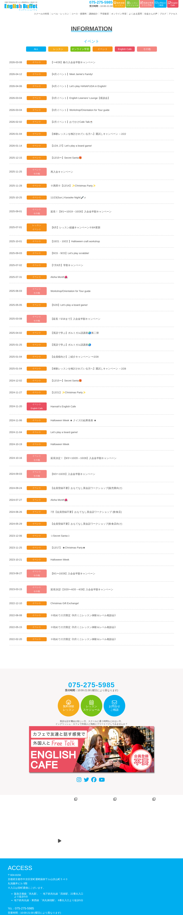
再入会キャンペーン (63, 172)
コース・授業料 (79, 13)
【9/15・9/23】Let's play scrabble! (71, 254)
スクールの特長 (41, 13)
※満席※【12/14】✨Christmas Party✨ (74, 186)
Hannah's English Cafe (64, 408)
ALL (36, 49)
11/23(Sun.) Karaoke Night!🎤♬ (69, 198)
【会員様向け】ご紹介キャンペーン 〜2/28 (76, 358)
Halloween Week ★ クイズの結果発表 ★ (74, 422)
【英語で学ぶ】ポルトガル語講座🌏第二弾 (76, 334)
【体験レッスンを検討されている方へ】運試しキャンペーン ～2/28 (89, 370)
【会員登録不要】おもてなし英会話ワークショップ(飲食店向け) (87, 526)
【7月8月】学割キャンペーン (68, 266)
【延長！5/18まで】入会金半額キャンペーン (76, 320)
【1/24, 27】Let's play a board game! (72, 146)
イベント (103, 49)
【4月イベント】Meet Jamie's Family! (73, 74)
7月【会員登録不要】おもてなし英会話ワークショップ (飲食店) (87, 514)
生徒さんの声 (150, 13)
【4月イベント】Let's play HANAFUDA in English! (80, 86)
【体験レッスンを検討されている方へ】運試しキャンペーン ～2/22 (89, 134)
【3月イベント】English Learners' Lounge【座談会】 (81, 98)
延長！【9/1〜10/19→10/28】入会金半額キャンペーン (82, 212)
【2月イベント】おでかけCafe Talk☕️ (73, 122)
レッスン (58, 49)
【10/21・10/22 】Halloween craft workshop (76, 242)
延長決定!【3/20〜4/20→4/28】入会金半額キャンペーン (83, 593)
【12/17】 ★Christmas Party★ (69, 550)
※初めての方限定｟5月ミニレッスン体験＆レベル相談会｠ (85, 631)
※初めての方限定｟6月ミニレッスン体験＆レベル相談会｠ (85, 619)
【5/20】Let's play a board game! (70, 306)
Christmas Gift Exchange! (66, 607)
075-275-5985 (24, 884)
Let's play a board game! (65, 434)
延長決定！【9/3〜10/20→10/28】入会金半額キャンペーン (85, 460)
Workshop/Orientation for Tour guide (72, 292)
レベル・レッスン (60, 13)
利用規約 (96, 899)
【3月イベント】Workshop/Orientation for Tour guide (81, 110)
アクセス (173, 13)
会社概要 (68, 899)
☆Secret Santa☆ (61, 538)
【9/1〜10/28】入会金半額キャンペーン (74, 576)
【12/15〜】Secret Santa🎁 (67, 158)
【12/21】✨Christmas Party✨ (69, 394)
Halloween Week (61, 446)
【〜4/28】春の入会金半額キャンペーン (74, 62)
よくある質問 (135, 13)
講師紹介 (93, 13)
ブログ (163, 13)
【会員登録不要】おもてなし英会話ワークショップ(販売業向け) (87, 490)
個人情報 (82, 899)
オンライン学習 (118, 13)
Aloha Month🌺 (60, 278)
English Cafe (125, 49)
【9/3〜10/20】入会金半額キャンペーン (74, 476)
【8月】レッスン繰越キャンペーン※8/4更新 (76, 228)
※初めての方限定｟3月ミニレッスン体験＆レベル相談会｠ (85, 643)
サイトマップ (112, 899)
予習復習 (104, 13)
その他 (147, 49)
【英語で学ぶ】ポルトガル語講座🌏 (72, 346)
